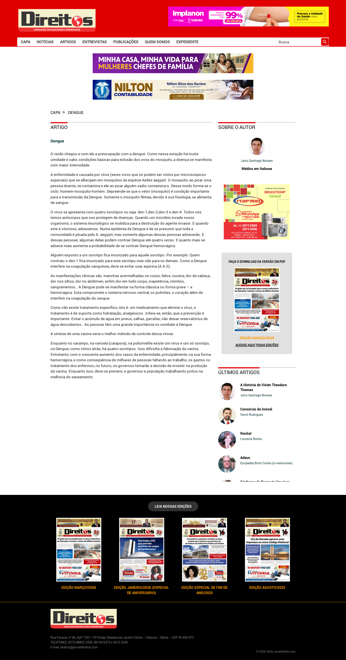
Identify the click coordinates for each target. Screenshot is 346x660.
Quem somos (157, 41)
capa (56, 112)
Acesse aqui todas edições (256, 345)
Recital (245, 433)
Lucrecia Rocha (251, 439)
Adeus (245, 457)
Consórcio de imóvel (256, 409)
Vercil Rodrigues (251, 414)
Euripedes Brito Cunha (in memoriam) (266, 463)
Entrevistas (94, 41)
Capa (25, 41)
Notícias (45, 41)
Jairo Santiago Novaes (257, 160)
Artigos (68, 41)
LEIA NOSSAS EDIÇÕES (173, 506)
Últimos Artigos (239, 372)
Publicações (125, 41)
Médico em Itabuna (257, 168)
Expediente (187, 41)
